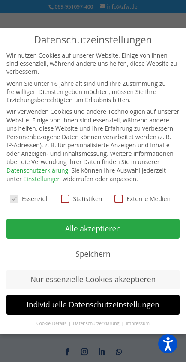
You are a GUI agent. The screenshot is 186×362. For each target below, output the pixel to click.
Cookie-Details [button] (52, 323)
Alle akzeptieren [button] (93, 228)
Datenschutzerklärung (37, 170)
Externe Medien (142, 199)
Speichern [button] (92, 254)
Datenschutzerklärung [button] (96, 323)
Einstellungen (42, 179)
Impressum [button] (138, 323)
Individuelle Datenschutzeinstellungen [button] (93, 304)
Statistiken (81, 199)
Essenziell (29, 199)
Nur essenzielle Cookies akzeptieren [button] (93, 279)
